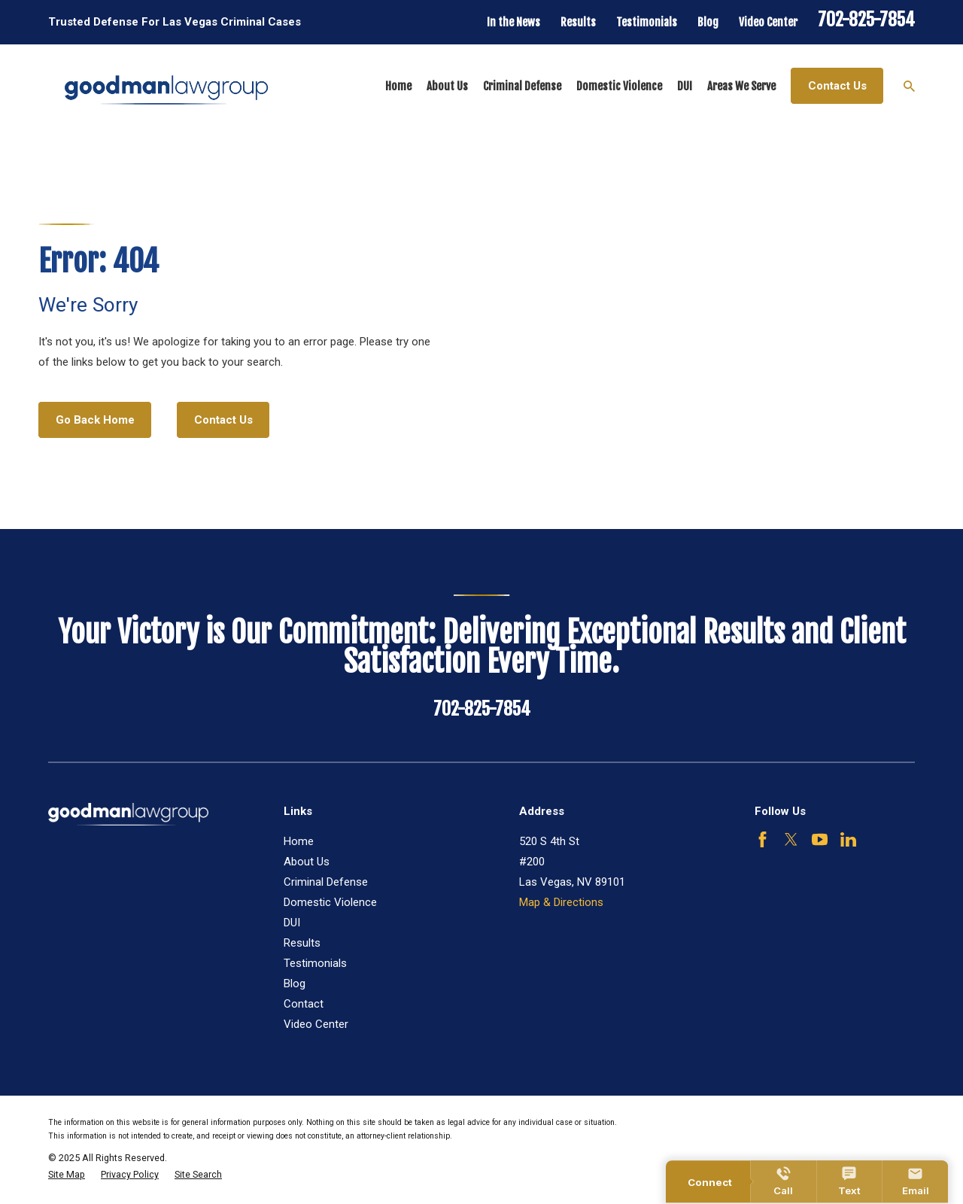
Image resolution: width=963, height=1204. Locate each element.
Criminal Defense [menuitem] (522, 86)
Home (299, 841)
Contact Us (837, 86)
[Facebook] (762, 839)
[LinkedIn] (848, 839)
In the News (513, 22)
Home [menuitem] (398, 86)
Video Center (768, 22)
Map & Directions (561, 902)
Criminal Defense (326, 882)
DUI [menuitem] (684, 86)
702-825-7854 (866, 20)
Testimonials (646, 22)
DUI (292, 922)
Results (578, 22)
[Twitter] (791, 839)
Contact (304, 1004)
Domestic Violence (330, 902)
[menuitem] (66, 1175)
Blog (707, 22)
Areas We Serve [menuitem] (741, 86)
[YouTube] (820, 839)
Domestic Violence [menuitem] (619, 86)
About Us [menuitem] (447, 86)
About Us (307, 861)
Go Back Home (95, 420)
